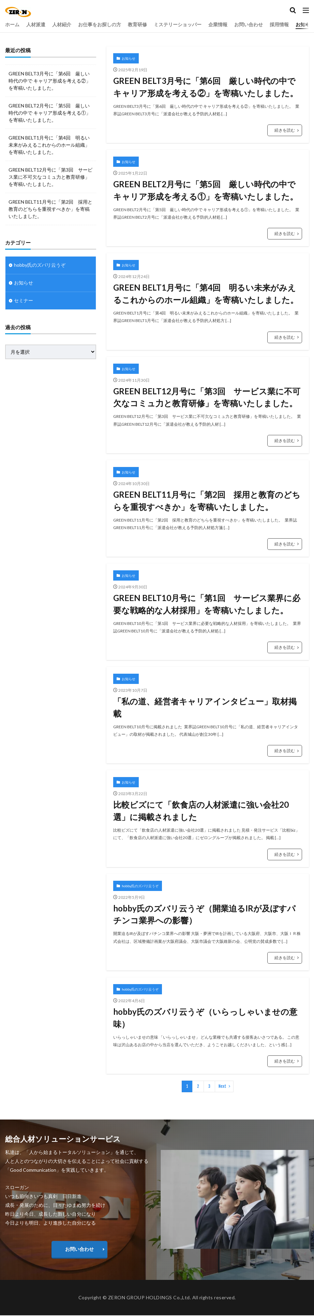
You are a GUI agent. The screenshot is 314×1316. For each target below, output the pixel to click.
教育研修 (137, 24)
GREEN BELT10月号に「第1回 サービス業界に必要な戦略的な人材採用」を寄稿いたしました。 (206, 604)
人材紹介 (61, 24)
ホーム (12, 24)
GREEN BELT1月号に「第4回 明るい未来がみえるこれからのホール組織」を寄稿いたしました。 (205, 294)
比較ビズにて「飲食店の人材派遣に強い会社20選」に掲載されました (201, 811)
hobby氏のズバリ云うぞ (140, 886)
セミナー (23, 301)
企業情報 (217, 24)
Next (222, 1087)
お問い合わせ (248, 24)
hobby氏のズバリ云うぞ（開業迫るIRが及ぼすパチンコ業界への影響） (204, 915)
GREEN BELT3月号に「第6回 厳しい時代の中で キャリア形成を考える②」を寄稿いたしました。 (205, 87)
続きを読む (284, 130)
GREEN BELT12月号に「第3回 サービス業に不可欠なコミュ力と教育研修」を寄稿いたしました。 (206, 397)
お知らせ (128, 58)
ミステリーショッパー (177, 24)
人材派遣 (35, 24)
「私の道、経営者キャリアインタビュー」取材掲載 (205, 708)
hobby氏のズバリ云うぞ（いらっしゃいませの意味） (205, 1018)
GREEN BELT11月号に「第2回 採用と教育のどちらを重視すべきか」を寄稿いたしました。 (206, 501)
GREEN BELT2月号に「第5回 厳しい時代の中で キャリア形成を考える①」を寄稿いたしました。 (205, 190)
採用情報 (279, 24)
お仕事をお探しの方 (99, 24)
